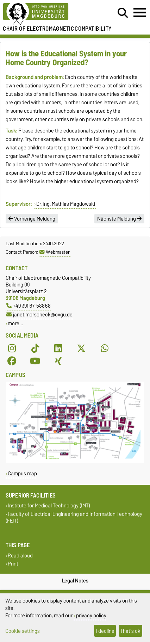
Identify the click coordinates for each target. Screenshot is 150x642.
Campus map (22, 473)
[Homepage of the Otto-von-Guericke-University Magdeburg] (46, 14)
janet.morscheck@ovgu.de (39, 314)
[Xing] (58, 360)
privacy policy (91, 615)
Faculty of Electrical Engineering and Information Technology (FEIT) (74, 517)
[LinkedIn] (58, 348)
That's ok (130, 630)
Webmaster (54, 252)
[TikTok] (35, 348)
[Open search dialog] (123, 13)
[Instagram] (12, 348)
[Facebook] (12, 360)
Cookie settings (22, 630)
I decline (105, 630)
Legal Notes (75, 580)
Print (13, 564)
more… (15, 323)
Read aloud (20, 555)
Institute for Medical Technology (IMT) (49, 506)
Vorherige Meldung (31, 219)
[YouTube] (35, 360)
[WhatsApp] (104, 348)
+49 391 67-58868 (28, 305)
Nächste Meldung (119, 219)
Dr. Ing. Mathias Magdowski (65, 204)
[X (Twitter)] (81, 348)
